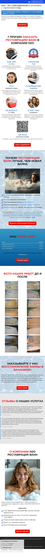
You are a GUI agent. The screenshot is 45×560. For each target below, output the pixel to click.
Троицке (21, 214)
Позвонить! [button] (22, 25)
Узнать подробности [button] (22, 145)
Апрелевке (39, 212)
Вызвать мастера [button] (22, 531)
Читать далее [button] (22, 388)
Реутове (33, 216)
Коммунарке (14, 214)
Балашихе (39, 216)
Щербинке (33, 214)
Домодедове (6, 216)
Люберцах (21, 216)
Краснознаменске (20, 217)
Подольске (27, 214)
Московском (7, 214)
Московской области (18, 212)
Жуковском (28, 216)
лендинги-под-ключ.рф (13, 542)
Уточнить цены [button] (22, 260)
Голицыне (12, 217)
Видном (38, 214)
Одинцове (33, 212)
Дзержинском (14, 216)
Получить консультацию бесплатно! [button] (22, 223)
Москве (28, 212)
